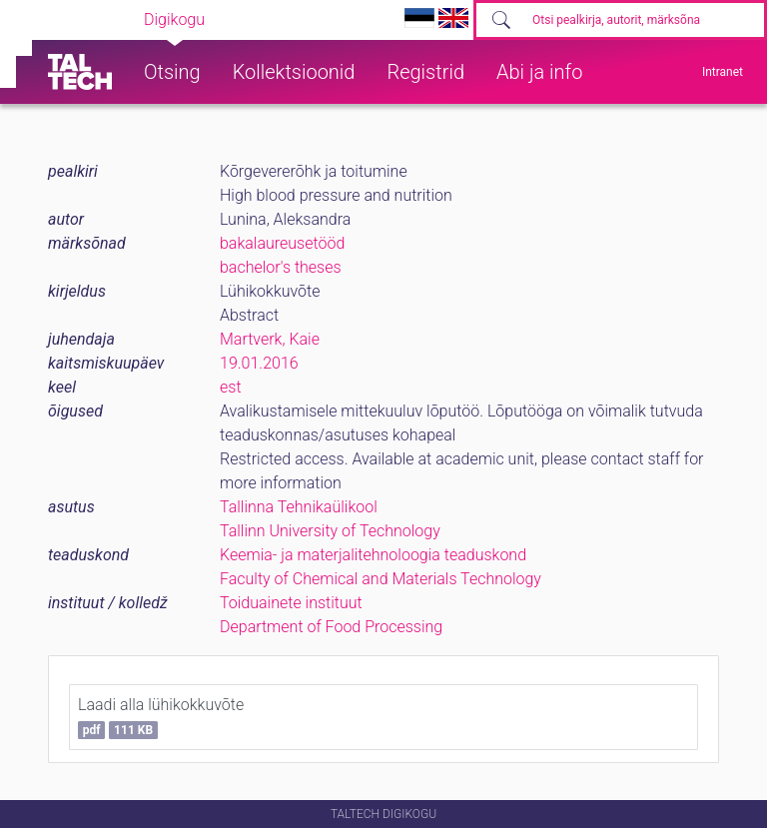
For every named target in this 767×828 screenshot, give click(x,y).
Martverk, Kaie (270, 339)
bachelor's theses (281, 267)
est (231, 387)
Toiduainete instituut (291, 602)
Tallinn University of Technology (330, 530)
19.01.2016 (259, 363)
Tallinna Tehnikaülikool (299, 506)
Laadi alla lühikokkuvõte (161, 717)
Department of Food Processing (331, 626)
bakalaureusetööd (282, 243)
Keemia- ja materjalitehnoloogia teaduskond (373, 554)
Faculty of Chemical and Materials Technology (380, 578)
